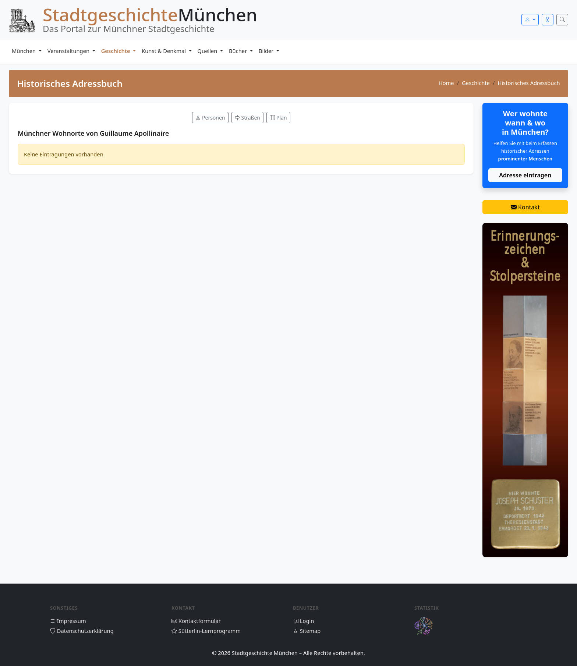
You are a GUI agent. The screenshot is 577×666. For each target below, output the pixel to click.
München (24, 50)
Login (303, 620)
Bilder (267, 50)
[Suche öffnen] (562, 19)
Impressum (68, 620)
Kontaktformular (196, 620)
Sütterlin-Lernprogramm (206, 630)
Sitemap (307, 630)
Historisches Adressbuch (529, 82)
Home (446, 82)
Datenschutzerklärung (82, 630)
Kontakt (525, 207)
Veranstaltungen (69, 50)
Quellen (208, 50)
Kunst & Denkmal (164, 50)
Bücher (238, 50)
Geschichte (116, 50)
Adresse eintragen (525, 175)
